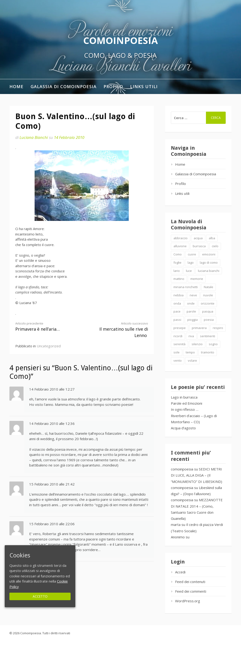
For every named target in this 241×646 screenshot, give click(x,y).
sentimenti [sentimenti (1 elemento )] (207, 336)
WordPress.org (187, 601)
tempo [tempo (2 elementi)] (190, 352)
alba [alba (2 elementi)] (212, 238)
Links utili (144, 86)
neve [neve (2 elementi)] (193, 295)
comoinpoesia (182, 469)
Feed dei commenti (190, 591)
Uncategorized (49, 346)
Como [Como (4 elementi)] (177, 254)
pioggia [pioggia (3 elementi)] (192, 319)
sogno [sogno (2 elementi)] (213, 344)
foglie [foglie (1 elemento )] (177, 262)
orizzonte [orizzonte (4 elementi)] (207, 303)
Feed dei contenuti (190, 581)
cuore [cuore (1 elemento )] (192, 254)
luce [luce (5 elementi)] (189, 271)
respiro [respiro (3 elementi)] (218, 328)
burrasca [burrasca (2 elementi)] (199, 246)
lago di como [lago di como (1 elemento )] (209, 262)
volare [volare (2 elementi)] (192, 360)
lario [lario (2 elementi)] (176, 271)
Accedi (180, 572)
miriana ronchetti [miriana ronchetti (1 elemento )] (185, 287)
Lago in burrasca (184, 397)
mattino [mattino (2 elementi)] (178, 279)
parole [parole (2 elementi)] (191, 311)
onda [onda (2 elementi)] (177, 303)
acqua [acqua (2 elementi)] (198, 238)
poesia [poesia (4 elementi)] (209, 319)
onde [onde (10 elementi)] (191, 303)
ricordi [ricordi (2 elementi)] (177, 336)
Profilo (113, 86)
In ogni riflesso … (184, 409)
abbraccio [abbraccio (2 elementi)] (180, 238)
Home (16, 86)
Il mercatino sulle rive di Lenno (118, 329)
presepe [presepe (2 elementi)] (179, 328)
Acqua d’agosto (183, 428)
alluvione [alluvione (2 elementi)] (180, 246)
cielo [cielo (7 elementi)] (215, 246)
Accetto (40, 596)
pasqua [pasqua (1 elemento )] (207, 311)
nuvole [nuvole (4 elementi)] (208, 295)
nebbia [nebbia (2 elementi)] (178, 295)
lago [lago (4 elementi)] (191, 262)
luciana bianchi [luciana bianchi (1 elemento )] (208, 271)
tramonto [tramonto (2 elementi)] (207, 352)
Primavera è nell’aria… (45, 326)
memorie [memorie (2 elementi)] (196, 279)
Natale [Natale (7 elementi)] (208, 287)
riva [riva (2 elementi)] (191, 336)
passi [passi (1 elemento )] (177, 319)
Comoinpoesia (120, 40)
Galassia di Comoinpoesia (63, 86)
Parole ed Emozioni (186, 403)
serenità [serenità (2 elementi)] (179, 344)
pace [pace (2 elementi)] (177, 311)
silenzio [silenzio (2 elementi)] (197, 344)
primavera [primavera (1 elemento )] (199, 328)
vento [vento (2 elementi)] (177, 360)
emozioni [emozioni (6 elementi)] (208, 254)
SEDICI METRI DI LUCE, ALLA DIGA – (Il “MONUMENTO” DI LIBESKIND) (196, 475)
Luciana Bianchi (34, 137)
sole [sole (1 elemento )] (176, 352)
